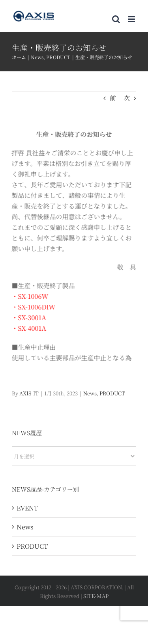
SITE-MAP (96, 596)
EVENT (27, 507)
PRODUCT (112, 393)
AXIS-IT (29, 393)
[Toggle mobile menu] (132, 19)
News (90, 393)
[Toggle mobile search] (116, 19)
